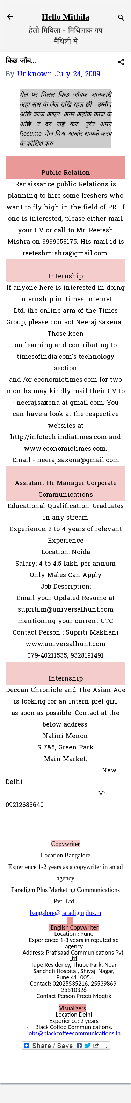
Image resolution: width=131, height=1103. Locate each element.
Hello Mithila (65, 16)
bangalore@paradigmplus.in (65, 912)
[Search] (121, 19)
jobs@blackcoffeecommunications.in (74, 1033)
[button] (121, 63)
